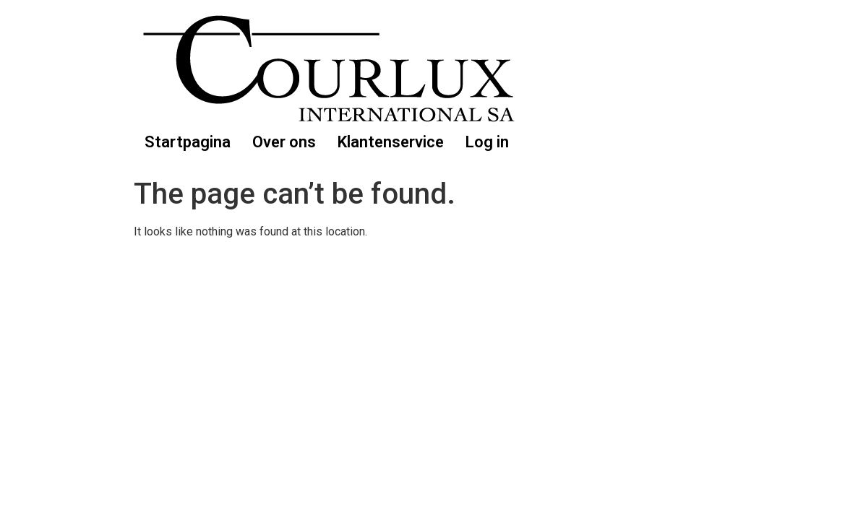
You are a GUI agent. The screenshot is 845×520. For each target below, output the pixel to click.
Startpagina (188, 142)
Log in (487, 142)
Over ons (284, 142)
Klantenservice (391, 142)
